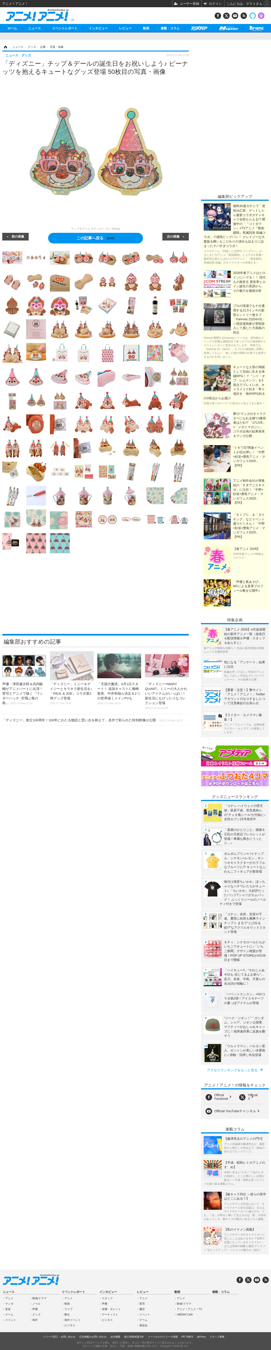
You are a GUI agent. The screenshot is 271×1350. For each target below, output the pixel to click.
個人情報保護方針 (134, 1336)
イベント (10, 1320)
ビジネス (69, 1325)
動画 (146, 28)
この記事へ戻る (95, 238)
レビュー (125, 28)
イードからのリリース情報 (163, 1336)
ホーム (12, 28)
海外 (35, 1320)
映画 (67, 1303)
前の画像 (18, 236)
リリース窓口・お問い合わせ (59, 1336)
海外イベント (72, 1320)
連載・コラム (170, 28)
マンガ (9, 1303)
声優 (35, 1309)
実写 (142, 1303)
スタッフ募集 (217, 1336)
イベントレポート (64, 28)
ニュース (34, 28)
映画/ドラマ (39, 1298)
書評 (142, 1309)
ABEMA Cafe (185, 1314)
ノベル (36, 1303)
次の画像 (173, 236)
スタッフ (107, 1298)
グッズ (36, 1314)
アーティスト (110, 1314)
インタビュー (98, 28)
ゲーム (9, 1314)
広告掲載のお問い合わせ (93, 1336)
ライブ (68, 1309)
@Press (201, 1336)
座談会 (143, 1325)
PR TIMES (187, 1336)
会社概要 (115, 1336)
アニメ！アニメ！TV (189, 1309)
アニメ (9, 1298)
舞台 (67, 1314)
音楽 (8, 1309)
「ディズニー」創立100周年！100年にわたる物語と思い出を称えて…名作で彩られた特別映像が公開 (92, 720)
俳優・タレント (111, 1309)
